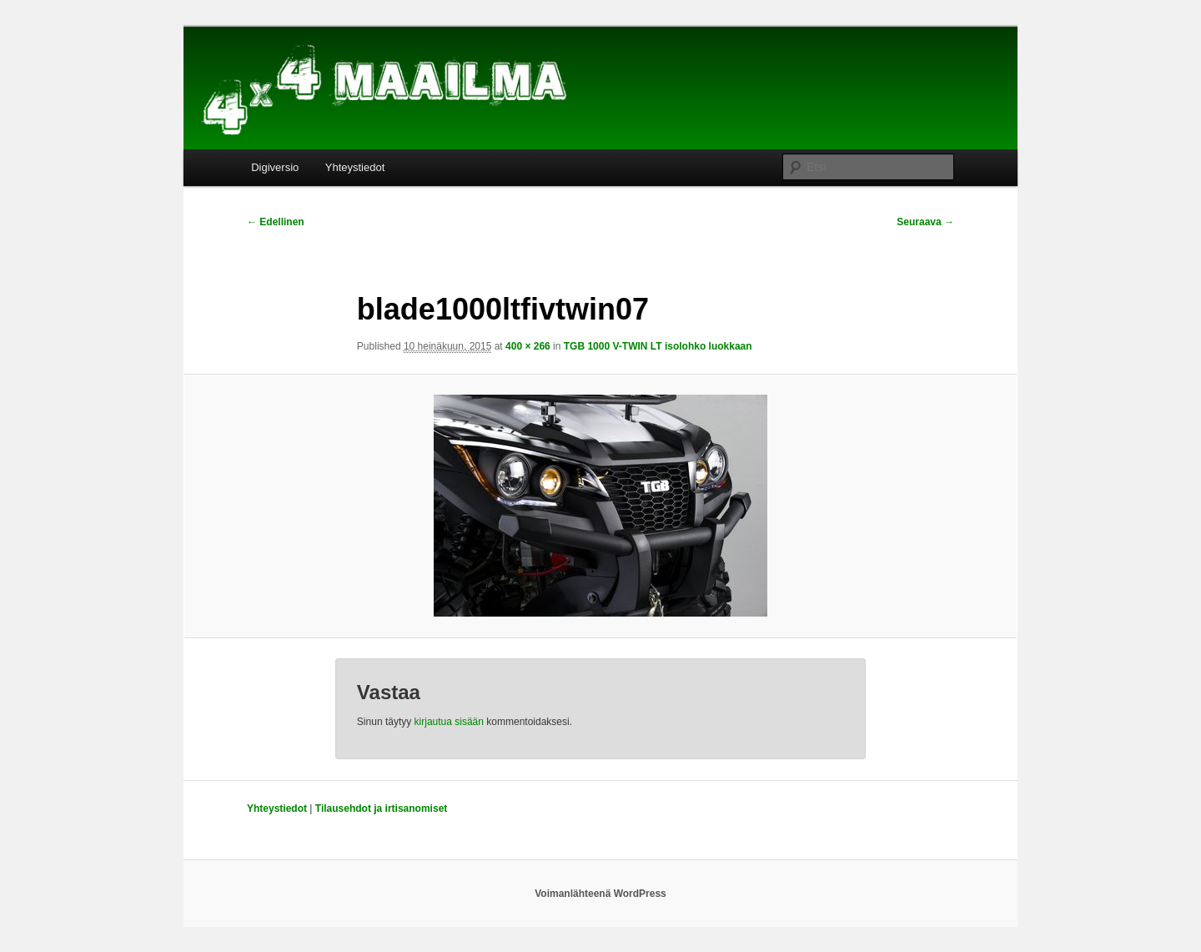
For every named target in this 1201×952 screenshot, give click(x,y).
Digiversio (275, 167)
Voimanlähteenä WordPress (600, 893)
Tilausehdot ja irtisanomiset (381, 808)
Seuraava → (925, 222)
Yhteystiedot (355, 167)
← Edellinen (275, 222)
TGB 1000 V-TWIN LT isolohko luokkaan (658, 346)
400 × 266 (527, 346)
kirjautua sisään (449, 722)
